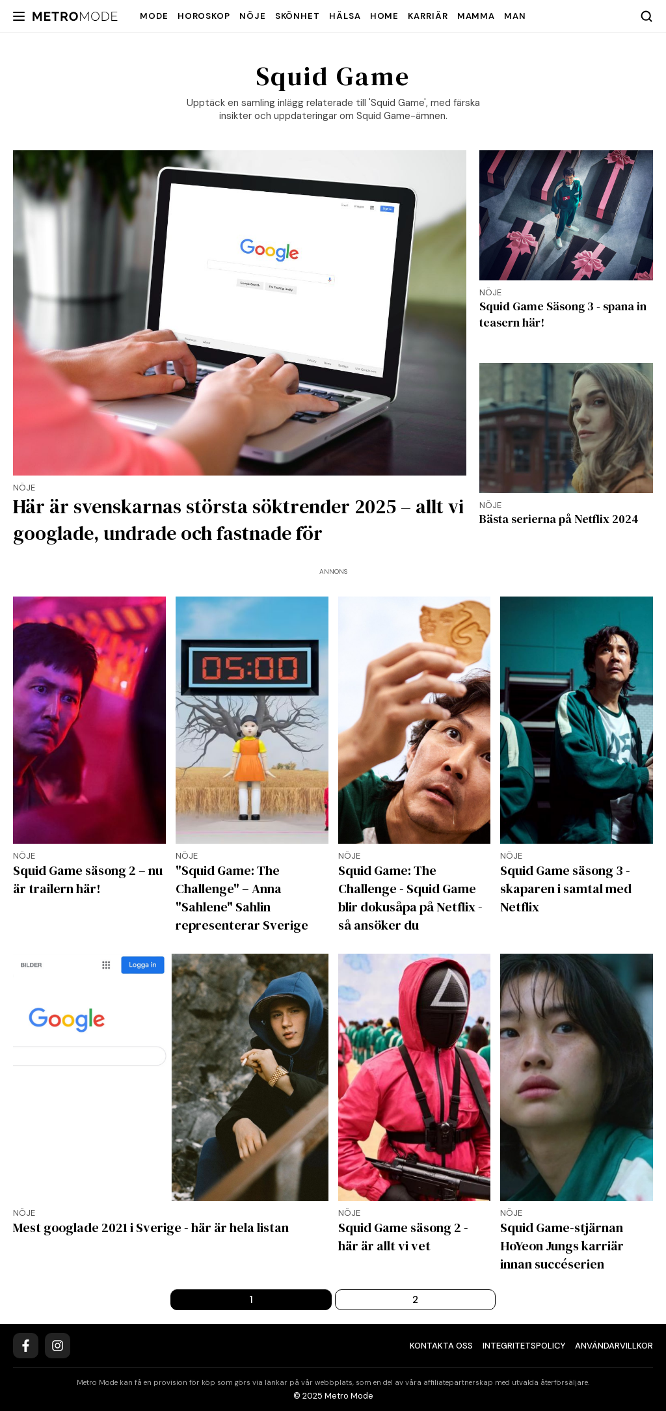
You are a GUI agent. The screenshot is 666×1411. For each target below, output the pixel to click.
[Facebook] (25, 1345)
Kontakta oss (441, 1345)
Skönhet (297, 15)
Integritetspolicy (524, 1345)
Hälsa (345, 15)
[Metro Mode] (75, 16)
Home (384, 15)
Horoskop (204, 15)
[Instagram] (57, 1345)
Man (515, 15)
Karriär (427, 15)
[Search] (646, 16)
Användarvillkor (614, 1345)
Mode (154, 15)
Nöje (252, 15)
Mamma (476, 15)
